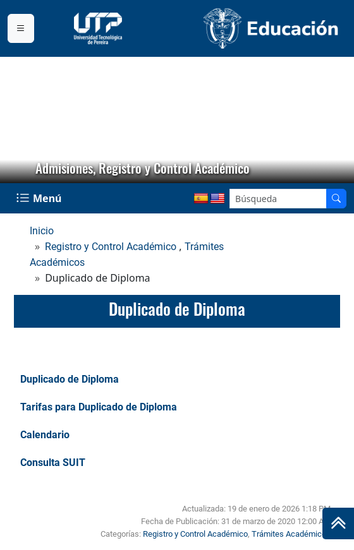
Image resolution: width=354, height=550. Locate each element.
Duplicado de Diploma (69, 379)
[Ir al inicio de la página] (338, 523)
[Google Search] (278, 198)
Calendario (45, 435)
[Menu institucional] (21, 28)
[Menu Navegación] (40, 198)
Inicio (42, 231)
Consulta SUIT (52, 463)
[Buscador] (336, 198)
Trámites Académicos (291, 534)
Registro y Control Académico (110, 247)
